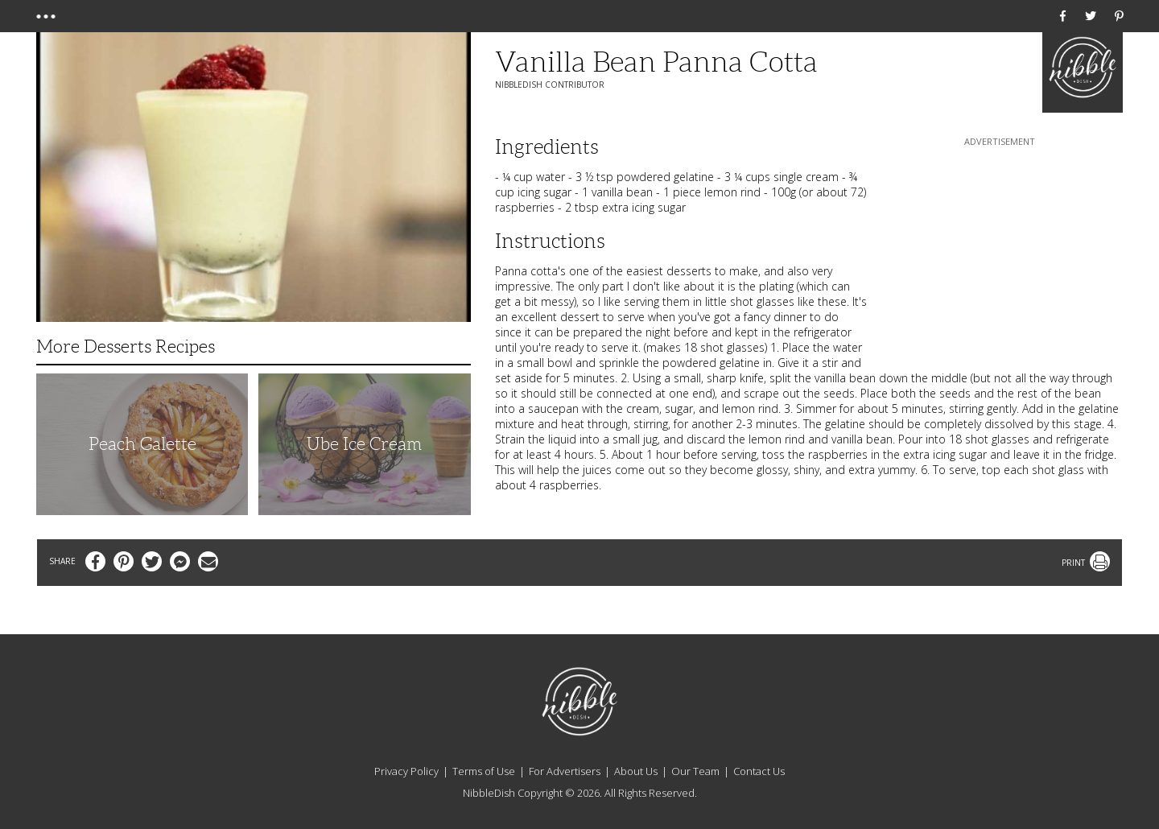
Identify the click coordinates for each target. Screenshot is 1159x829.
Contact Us (759, 771)
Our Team (695, 771)
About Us (636, 771)
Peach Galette (142, 444)
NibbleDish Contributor (549, 84)
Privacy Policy (406, 771)
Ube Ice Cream (364, 444)
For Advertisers (564, 771)
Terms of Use (483, 771)
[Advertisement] (999, 250)
